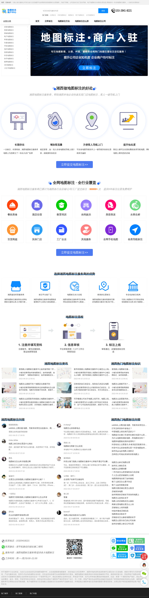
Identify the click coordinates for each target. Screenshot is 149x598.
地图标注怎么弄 (82, 21)
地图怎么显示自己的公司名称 (124, 520)
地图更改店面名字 (119, 514)
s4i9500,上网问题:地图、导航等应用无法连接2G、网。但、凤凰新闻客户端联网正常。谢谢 (31, 429)
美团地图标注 (9, 52)
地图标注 (71, 15)
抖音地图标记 (62, 15)
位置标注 (53, 15)
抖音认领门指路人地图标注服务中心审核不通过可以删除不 (86, 462)
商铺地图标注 (9, 33)
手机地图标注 (9, 46)
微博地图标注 (9, 62)
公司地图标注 (90, 15)
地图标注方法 (64, 21)
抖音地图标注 (9, 55)
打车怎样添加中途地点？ (122, 428)
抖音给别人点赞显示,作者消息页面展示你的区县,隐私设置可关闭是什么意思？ (129, 445)
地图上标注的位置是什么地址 (20, 444)
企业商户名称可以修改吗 (74, 479)
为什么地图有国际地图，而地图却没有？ (128, 438)
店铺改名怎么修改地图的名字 (124, 517)
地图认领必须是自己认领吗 (75, 515)
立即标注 (49, 21)
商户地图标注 (79, 15)
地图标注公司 (100, 21)
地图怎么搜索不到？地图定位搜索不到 (34, 384)
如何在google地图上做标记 (123, 451)
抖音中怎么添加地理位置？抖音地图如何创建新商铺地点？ (129, 449)
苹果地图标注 (9, 39)
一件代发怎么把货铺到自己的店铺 (125, 472)
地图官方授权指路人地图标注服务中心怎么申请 (28, 497)
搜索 (103, 11)
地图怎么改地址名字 (120, 498)
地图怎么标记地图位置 (121, 462)
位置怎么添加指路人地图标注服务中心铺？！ (27, 479)
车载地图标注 (9, 43)
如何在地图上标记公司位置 (123, 524)
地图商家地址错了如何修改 (123, 478)
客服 (65, 497)
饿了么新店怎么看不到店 (122, 482)
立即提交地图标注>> (74, 164)
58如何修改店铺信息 (120, 511)
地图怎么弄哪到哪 (119, 469)
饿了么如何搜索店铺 (120, 485)
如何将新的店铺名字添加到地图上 (125, 495)
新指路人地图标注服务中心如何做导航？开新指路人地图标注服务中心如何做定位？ (37, 370)
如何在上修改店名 (119, 466)
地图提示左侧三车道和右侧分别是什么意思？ (128, 436)
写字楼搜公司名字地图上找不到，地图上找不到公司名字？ (92, 400)
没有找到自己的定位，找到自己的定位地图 (91, 384)
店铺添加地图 (117, 491)
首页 (37, 21)
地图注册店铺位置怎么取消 (123, 488)
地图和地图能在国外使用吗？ (124, 441)
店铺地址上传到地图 (120, 507)
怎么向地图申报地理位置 (19, 515)
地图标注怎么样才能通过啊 (20, 461)
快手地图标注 (9, 58)
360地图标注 (8, 65)
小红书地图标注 (9, 68)
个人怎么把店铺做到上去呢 (123, 475)
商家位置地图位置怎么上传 (123, 504)
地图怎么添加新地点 (72, 428)
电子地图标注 (9, 36)
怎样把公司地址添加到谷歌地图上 (125, 454)
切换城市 (8, 2)
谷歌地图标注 (9, 27)
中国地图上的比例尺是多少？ (124, 431)
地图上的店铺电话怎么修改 (123, 501)
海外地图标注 (9, 49)
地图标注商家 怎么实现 (73, 446)
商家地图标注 (9, 30)
